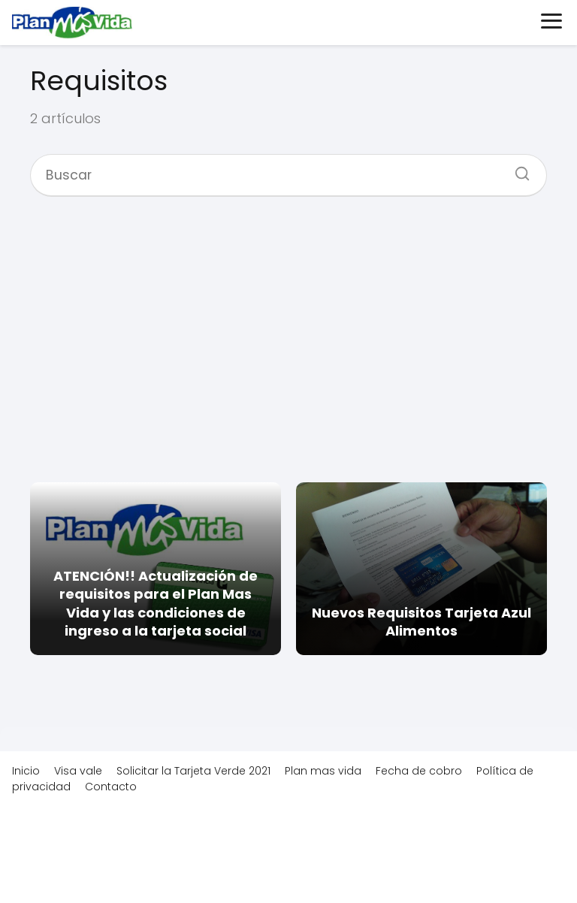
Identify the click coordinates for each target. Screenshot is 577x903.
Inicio (26, 770)
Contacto (111, 786)
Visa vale (78, 770)
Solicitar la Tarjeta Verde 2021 (193, 770)
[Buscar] (517, 169)
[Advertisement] (288, 338)
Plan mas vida (323, 770)
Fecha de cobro (419, 770)
